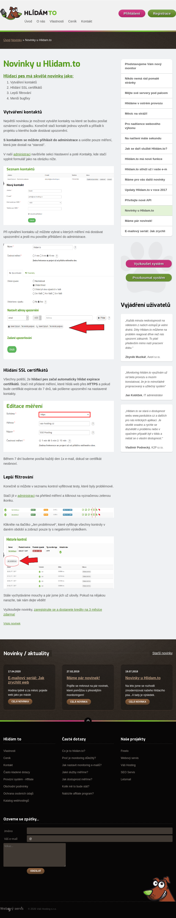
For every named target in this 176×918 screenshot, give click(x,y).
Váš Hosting (128, 765)
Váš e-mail (10, 839)
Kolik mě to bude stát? (75, 786)
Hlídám (28, 13)
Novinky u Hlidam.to (143, 678)
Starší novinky (162, 653)
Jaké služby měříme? (75, 772)
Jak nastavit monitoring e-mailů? (82, 765)
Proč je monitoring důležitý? (79, 758)
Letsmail (126, 779)
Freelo (125, 751)
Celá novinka (20, 701)
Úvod (6, 40)
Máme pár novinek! (83, 678)
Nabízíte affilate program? (78, 793)
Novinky (16, 40)
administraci (22, 154)
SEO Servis (128, 772)
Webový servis (130, 758)
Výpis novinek (11, 623)
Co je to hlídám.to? (73, 751)
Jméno (8, 831)
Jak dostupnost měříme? (77, 779)
